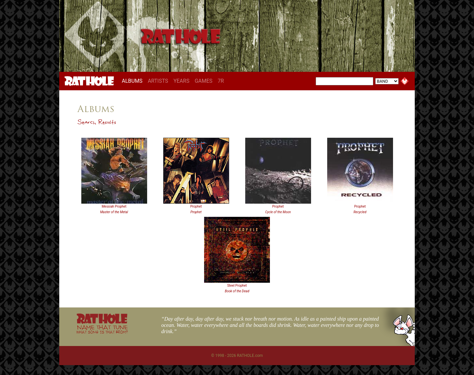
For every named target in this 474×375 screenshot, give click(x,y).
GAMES (203, 81)
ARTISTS (158, 81)
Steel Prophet (237, 285)
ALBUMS (133, 80)
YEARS (181, 81)
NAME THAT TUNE (102, 329)
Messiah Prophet (114, 206)
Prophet (196, 206)
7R (221, 81)
